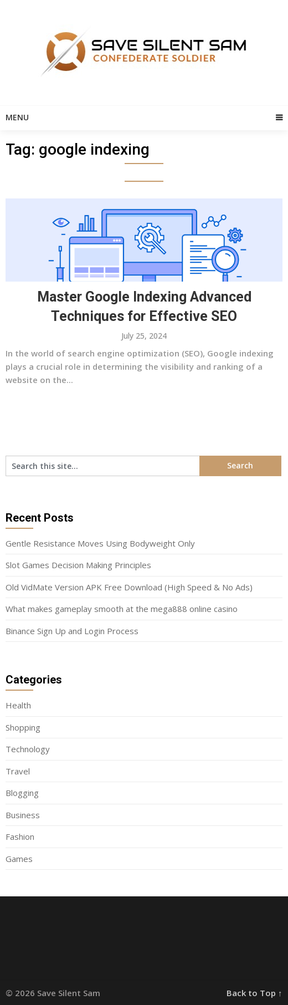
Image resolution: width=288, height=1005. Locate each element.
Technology (28, 748)
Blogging (22, 792)
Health (18, 705)
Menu (17, 117)
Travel (18, 771)
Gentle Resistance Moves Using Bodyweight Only (100, 543)
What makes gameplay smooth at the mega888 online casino (122, 608)
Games (19, 858)
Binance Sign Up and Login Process (72, 630)
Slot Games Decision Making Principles (78, 564)
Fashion (20, 836)
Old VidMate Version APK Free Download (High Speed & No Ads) (129, 587)
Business (23, 814)
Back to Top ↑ (254, 992)
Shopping (23, 727)
